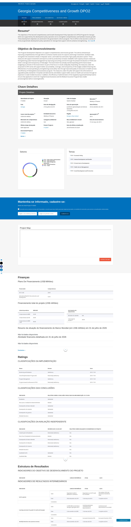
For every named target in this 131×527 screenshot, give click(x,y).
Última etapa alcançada (28, 125)
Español (92, 4)
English (87, 4)
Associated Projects (27, 130)
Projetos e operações (30, 4)
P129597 (46, 127)
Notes (22, 136)
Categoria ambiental (50, 119)
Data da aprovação (72, 104)
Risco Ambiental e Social (74, 119)
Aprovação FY (94, 114)
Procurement (36, 18)
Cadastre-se (65, 213)
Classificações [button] (63, 23)
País (22, 104)
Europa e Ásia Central (72, 116)
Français (98, 4)
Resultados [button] (76, 23)
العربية (102, 4)
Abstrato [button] (24, 23)
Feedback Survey (123, 520)
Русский (107, 4)
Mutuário (93, 99)
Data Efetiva (93, 104)
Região (69, 113)
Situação (46, 98)
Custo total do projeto (28, 114)
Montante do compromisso (29, 119)
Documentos (49, 18)
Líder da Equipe (71, 98)
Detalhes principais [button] (37, 23)
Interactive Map (105, 259)
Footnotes (21, 350)
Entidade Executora (49, 113)
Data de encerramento (97, 119)
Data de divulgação (49, 104)
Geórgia (23, 107)
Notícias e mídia (62, 18)
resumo (24, 18)
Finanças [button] (50, 23)
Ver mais (91, 41)
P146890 (23, 133)
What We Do (21, 4)
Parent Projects (48, 125)
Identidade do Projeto (27, 98)
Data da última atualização (75, 125)
